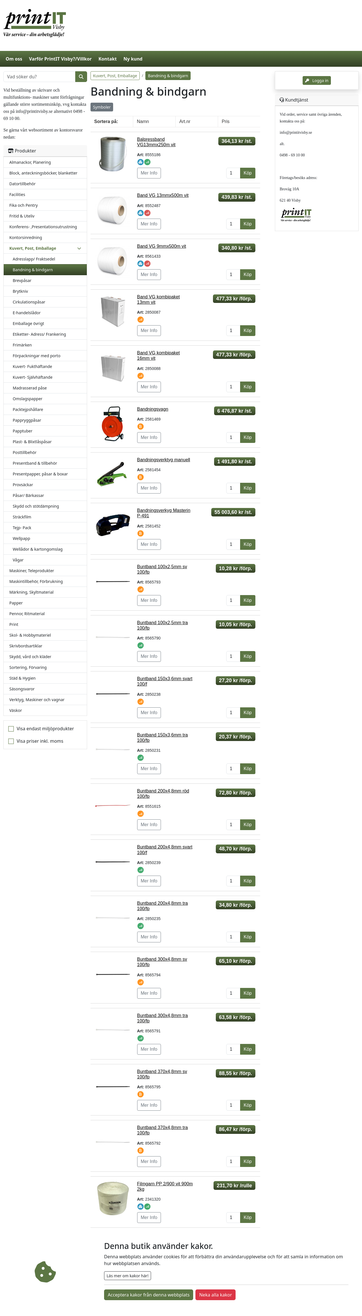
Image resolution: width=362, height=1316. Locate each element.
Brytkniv (20, 291)
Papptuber (23, 431)
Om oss (14, 59)
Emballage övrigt (28, 323)
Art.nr (184, 121)
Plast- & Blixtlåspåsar (32, 441)
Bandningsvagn (152, 409)
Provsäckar (23, 484)
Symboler (102, 107)
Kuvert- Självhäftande (33, 377)
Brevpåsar (22, 280)
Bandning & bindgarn (33, 269)
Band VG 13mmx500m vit (163, 195)
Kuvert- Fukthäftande (32, 366)
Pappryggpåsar (27, 420)
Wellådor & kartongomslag (38, 549)
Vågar (18, 560)
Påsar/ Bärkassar (28, 495)
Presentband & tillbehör (35, 463)
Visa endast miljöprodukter (45, 728)
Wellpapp (21, 538)
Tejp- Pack (22, 527)
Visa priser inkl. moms (40, 741)
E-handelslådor (27, 312)
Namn (143, 121)
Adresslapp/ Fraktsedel (34, 259)
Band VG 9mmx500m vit (161, 246)
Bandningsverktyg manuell (163, 459)
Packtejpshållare (28, 409)
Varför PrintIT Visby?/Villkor (60, 59)
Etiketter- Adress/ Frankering (39, 334)
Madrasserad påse (30, 388)
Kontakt (107, 59)
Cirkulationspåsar (29, 302)
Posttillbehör (24, 452)
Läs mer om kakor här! (127, 1275)
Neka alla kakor (215, 1295)
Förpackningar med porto (37, 355)
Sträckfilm (22, 517)
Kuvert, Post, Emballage (115, 75)
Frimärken (22, 345)
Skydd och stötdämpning (36, 506)
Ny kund (133, 59)
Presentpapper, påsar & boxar (40, 474)
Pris (226, 121)
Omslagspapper (27, 398)
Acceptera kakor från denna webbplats (148, 1295)
